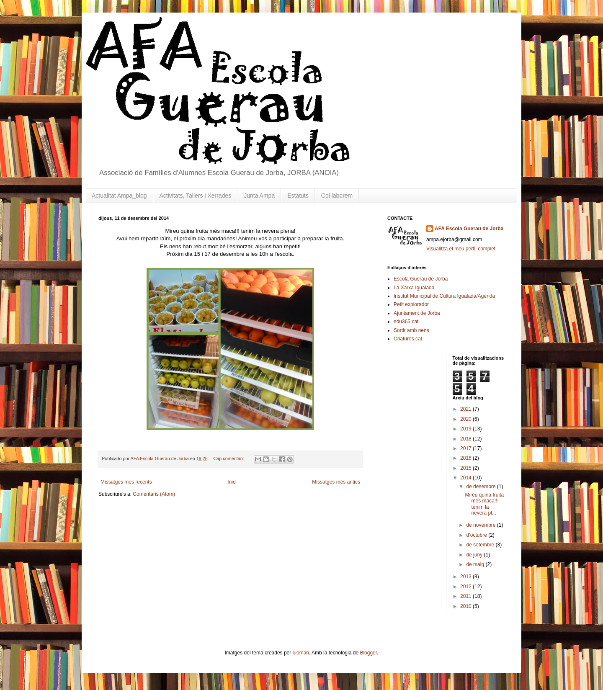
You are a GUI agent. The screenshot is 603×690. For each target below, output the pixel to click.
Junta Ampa (259, 195)
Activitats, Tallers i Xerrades (196, 195)
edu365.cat (406, 321)
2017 (466, 448)
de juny (475, 555)
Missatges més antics (336, 482)
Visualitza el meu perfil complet (460, 249)
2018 (466, 439)
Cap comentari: (229, 458)
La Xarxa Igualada (414, 288)
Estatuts (298, 195)
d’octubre (477, 535)
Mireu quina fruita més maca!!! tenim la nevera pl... (484, 504)
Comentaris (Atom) (154, 494)
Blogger (368, 653)
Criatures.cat (408, 339)
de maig (475, 564)
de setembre (480, 545)
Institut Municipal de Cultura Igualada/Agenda (444, 296)
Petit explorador (411, 304)
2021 (466, 409)
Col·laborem (337, 195)
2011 (466, 596)
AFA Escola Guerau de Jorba (469, 229)
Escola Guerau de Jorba (421, 279)
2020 (466, 419)
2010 (466, 606)
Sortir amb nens (411, 330)
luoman (301, 653)
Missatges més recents (126, 482)
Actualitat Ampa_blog (119, 195)
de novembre (481, 525)
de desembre (481, 486)
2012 (466, 587)
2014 (466, 478)
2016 (466, 458)
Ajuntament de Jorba (417, 313)
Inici (231, 482)
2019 (466, 429)
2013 (466, 576)
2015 (466, 468)
